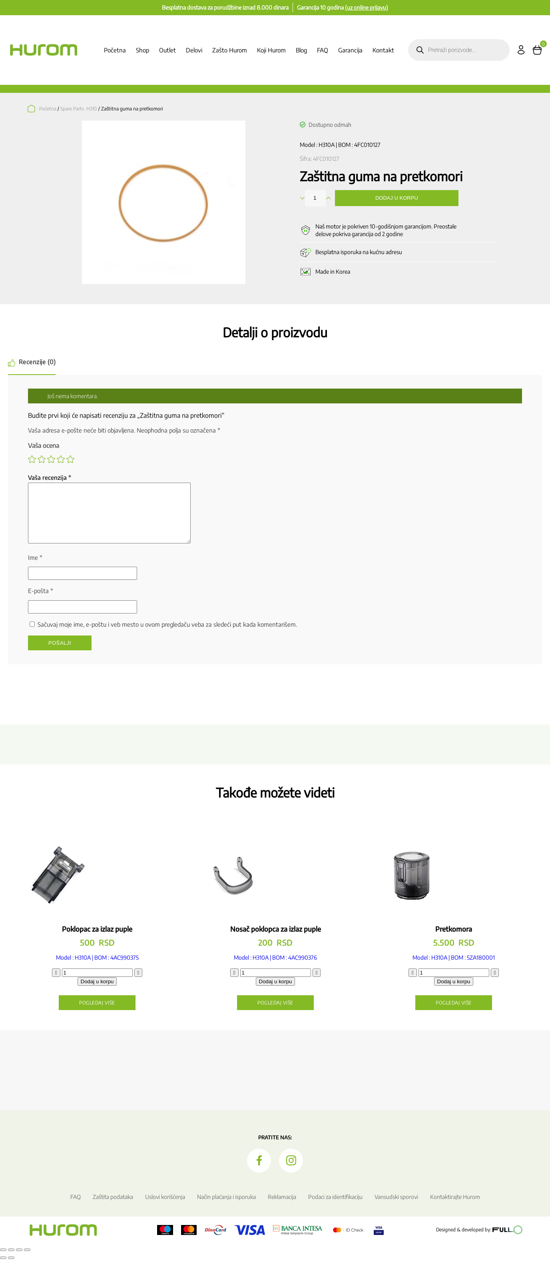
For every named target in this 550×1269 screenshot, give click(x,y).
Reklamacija (282, 1206)
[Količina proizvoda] (97, 982)
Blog (301, 50)
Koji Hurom (271, 50)
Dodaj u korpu (396, 198)
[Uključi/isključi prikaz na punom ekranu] (11, 1259)
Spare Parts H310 (78, 109)
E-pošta (40, 600)
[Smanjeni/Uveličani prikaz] (3, 1259)
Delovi (194, 50)
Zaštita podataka (113, 1206)
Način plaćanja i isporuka (226, 1206)
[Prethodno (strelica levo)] (3, 1267)
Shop (142, 50)
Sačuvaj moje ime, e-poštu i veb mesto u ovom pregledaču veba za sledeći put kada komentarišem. (167, 634)
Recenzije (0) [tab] (37, 361)
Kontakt (383, 50)
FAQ (322, 50)
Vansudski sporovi (396, 1206)
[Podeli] (19, 1259)
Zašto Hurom (229, 50)
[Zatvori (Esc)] (27, 1259)
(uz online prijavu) (366, 7)
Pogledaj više (97, 1012)
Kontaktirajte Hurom (455, 1206)
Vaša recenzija (49, 477)
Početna (115, 50)
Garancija (350, 50)
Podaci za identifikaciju (335, 1206)
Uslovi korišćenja (165, 1206)
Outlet (167, 50)
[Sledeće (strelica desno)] (11, 1267)
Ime (35, 567)
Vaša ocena (43, 445)
